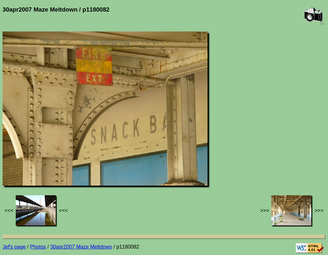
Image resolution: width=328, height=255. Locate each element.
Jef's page (14, 247)
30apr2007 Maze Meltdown (81, 247)
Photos (38, 247)
